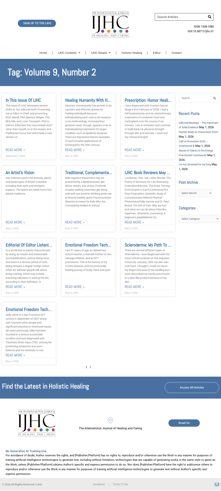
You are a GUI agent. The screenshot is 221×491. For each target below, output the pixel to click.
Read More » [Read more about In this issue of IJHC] (15, 150)
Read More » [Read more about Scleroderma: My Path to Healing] (134, 287)
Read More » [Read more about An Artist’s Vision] (15, 222)
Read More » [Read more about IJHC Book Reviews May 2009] (134, 222)
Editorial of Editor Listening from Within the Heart (49, 245)
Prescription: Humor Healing (148, 100)
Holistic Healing (132, 53)
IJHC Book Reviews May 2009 (150, 172)
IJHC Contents (69, 52)
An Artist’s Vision (20, 172)
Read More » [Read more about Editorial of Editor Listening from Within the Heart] (15, 287)
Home (43, 53)
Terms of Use (121, 485)
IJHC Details (101, 52)
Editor (157, 53)
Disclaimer (98, 485)
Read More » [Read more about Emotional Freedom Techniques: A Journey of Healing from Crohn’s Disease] (74, 287)
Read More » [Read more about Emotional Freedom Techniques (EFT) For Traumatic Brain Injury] (15, 355)
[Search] (209, 16)
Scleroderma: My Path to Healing (153, 245)
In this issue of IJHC (23, 100)
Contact (177, 53)
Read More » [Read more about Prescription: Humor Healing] (134, 150)
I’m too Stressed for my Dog (196, 169)
